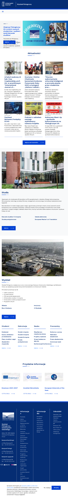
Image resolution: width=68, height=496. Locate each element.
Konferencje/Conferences (43, 344)
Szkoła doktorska (40, 217)
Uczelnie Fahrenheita (31, 388)
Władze (4, 305)
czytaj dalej (6, 393)
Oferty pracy (56, 429)
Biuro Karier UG (57, 427)
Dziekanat (5, 332)
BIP (54, 423)
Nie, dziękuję (47, 487)
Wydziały (22, 417)
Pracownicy (55, 326)
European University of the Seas (54, 389)
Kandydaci (39, 416)
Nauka (36, 326)
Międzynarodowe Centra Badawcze (24, 425)
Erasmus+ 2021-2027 (10, 388)
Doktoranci (40, 420)
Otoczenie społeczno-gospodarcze (40, 428)
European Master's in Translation (46, 219)
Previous (11, 42)
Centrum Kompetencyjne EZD (24, 478)
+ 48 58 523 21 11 (8, 453)
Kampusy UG (56, 425)
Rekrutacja (22, 326)
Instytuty (37, 305)
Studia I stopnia (23, 332)
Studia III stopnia (23, 337)
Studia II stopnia (23, 335)
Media (38, 432)
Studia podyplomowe (9, 219)
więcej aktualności (31, 142)
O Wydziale (37, 308)
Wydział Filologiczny (24, 4)
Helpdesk (55, 418)
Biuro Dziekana (7, 308)
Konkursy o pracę (56, 332)
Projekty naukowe (40, 337)
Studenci (5, 326)
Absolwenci (40, 422)
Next (17, 42)
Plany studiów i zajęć (9, 339)
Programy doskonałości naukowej (24, 455)
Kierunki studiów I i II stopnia (11, 217)
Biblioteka (23, 429)
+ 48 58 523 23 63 (9, 461)
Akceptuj (56, 487)
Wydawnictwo (24, 443)
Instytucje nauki (55, 342)
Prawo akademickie (56, 339)
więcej (6, 228)
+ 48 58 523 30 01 (9, 445)
